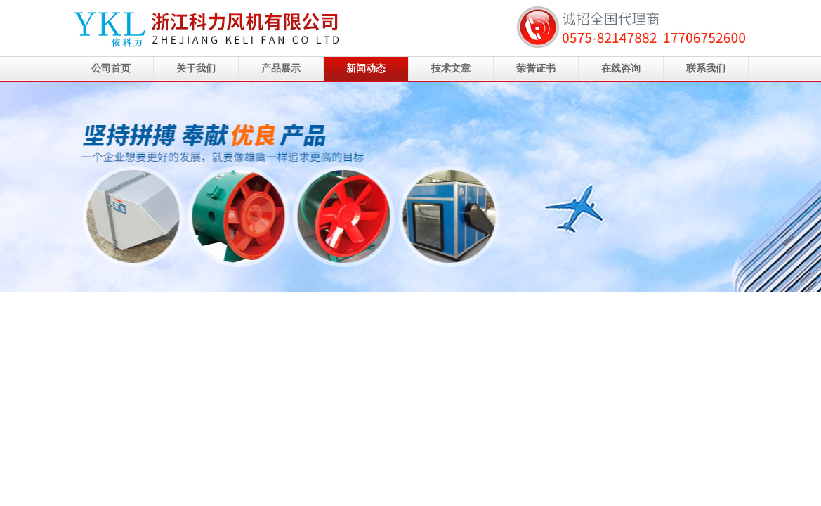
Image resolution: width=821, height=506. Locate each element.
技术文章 (451, 68)
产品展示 (281, 68)
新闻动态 (366, 68)
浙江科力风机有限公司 (410, 187)
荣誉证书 (536, 68)
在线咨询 (621, 68)
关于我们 (196, 68)
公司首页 (111, 68)
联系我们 (705, 68)
